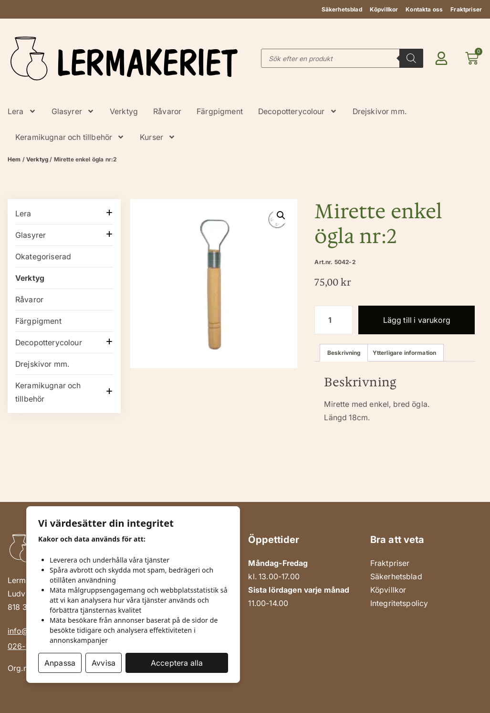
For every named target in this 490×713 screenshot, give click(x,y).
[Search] (411, 58)
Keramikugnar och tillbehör (70, 137)
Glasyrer (73, 111)
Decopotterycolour (297, 111)
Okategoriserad (43, 256)
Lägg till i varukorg (416, 320)
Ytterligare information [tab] (405, 352)
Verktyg (124, 111)
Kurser (158, 137)
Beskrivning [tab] (344, 352)
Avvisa (103, 663)
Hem (14, 159)
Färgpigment (220, 111)
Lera (22, 111)
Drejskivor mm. (380, 111)
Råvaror (167, 111)
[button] (281, 215)
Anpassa (59, 663)
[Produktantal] (333, 320)
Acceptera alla (177, 663)
